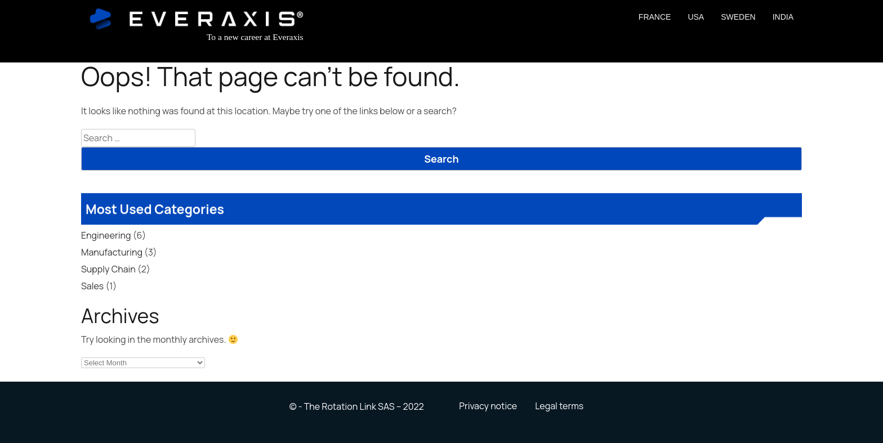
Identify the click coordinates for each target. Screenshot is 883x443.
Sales (92, 286)
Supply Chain (108, 269)
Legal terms (559, 406)
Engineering (106, 235)
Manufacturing (111, 252)
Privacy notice (488, 406)
